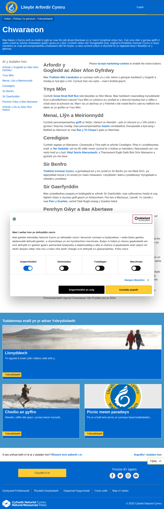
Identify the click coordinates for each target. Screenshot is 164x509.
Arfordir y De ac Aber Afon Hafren (17, 108)
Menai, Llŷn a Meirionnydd (17, 80)
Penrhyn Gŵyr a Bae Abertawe (19, 101)
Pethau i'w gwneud (24, 18)
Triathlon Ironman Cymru (58, 171)
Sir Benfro (8, 91)
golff (79, 122)
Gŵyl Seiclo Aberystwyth (82, 152)
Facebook (112, 476)
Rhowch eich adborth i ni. (66, 454)
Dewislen (159, 7)
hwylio (106, 126)
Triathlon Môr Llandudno (64, 77)
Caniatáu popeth (128, 289)
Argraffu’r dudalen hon (148, 454)
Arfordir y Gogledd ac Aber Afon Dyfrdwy (20, 68)
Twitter (120, 476)
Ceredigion (8, 86)
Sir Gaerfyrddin (11, 96)
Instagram (128, 476)
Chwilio (150, 7)
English (140, 7)
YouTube (136, 476)
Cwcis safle (101, 490)
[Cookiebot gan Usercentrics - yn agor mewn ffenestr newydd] (142, 219)
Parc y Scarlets (58, 201)
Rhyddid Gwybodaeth (46, 490)
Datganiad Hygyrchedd (77, 490)
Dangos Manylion (134, 280)
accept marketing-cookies (113, 63)
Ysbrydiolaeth (45, 18)
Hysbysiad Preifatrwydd (15, 490)
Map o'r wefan (120, 490)
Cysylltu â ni (42, 473)
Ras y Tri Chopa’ (87, 130)
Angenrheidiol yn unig (81, 289)
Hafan (7, 18)
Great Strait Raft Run (66, 96)
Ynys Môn (8, 75)
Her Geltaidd (60, 148)
